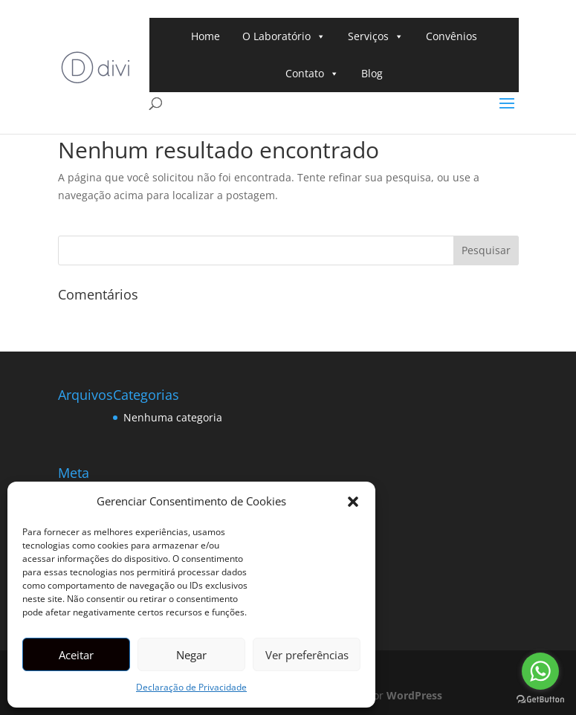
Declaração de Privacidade (191, 687)
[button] (353, 501)
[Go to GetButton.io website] (540, 700)
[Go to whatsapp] (540, 671)
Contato (312, 73)
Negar (191, 654)
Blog (372, 73)
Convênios (451, 36)
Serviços (376, 36)
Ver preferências (307, 654)
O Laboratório (284, 36)
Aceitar (76, 654)
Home (205, 36)
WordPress (414, 695)
